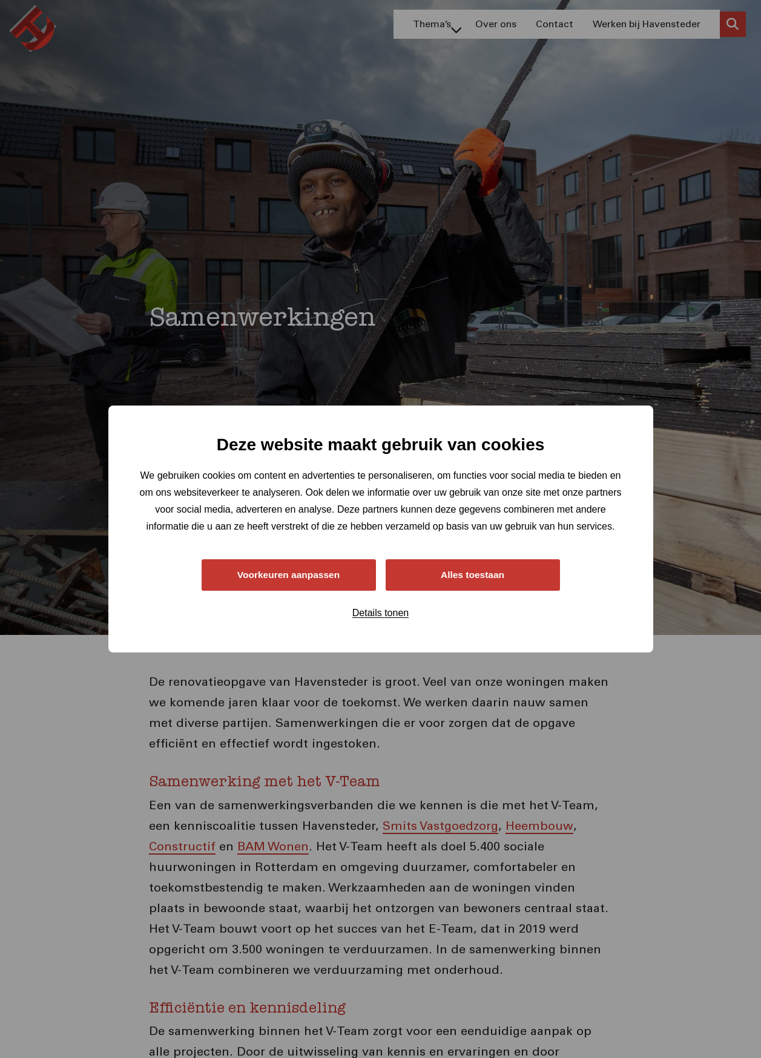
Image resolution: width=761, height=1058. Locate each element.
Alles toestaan (472, 575)
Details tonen (380, 613)
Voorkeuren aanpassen (288, 575)
